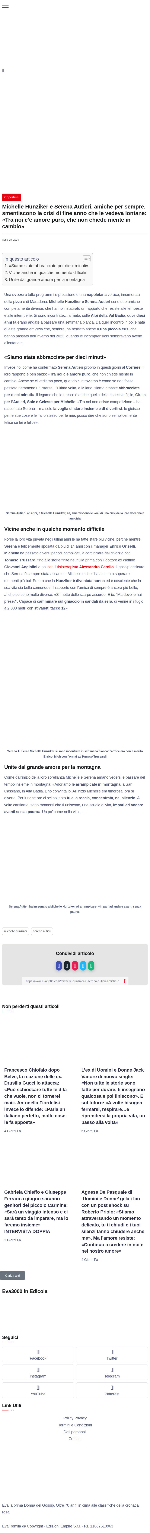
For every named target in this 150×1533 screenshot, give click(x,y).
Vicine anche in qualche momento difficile (47, 272)
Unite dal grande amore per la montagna (47, 279)
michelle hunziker (15, 931)
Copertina (11, 197)
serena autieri (42, 931)
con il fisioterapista (80, 567)
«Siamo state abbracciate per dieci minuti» (49, 265)
